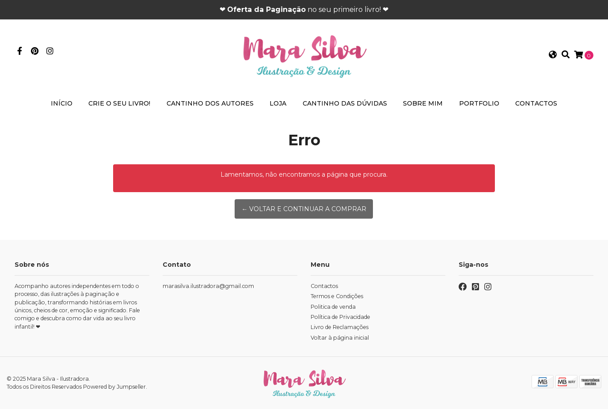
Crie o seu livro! (119, 103)
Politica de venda (333, 306)
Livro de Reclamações (340, 327)
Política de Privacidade (340, 317)
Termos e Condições (337, 296)
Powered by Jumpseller (114, 386)
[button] (552, 55)
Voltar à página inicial (340, 337)
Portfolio (479, 103)
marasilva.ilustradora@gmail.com (208, 286)
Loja (278, 103)
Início (61, 103)
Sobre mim (423, 103)
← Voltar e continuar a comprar (303, 209)
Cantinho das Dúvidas (345, 103)
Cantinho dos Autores (210, 103)
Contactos (536, 103)
